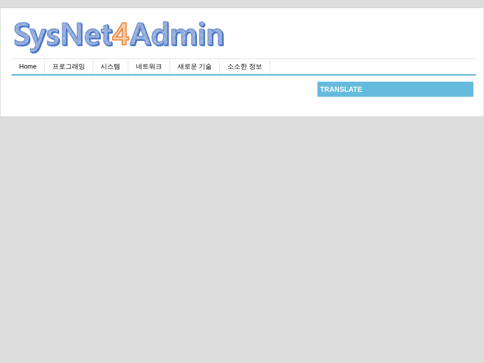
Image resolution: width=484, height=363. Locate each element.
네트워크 (149, 66)
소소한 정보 (244, 66)
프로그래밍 (68, 66)
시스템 (110, 66)
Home (28, 66)
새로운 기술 (195, 66)
